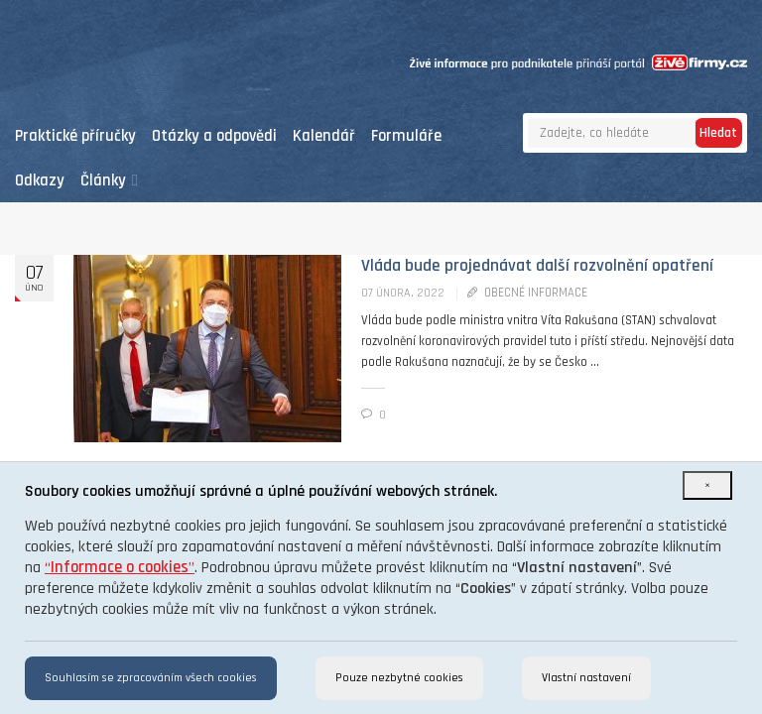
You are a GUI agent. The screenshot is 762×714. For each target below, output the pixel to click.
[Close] (707, 485)
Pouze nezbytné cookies (399, 677)
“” (119, 567)
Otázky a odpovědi (214, 136)
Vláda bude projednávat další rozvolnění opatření (537, 266)
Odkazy (39, 181)
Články (109, 181)
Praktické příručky (75, 136)
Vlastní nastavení (586, 677)
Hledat (718, 133)
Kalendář (324, 136)
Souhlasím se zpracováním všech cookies (151, 677)
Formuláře (406, 136)
